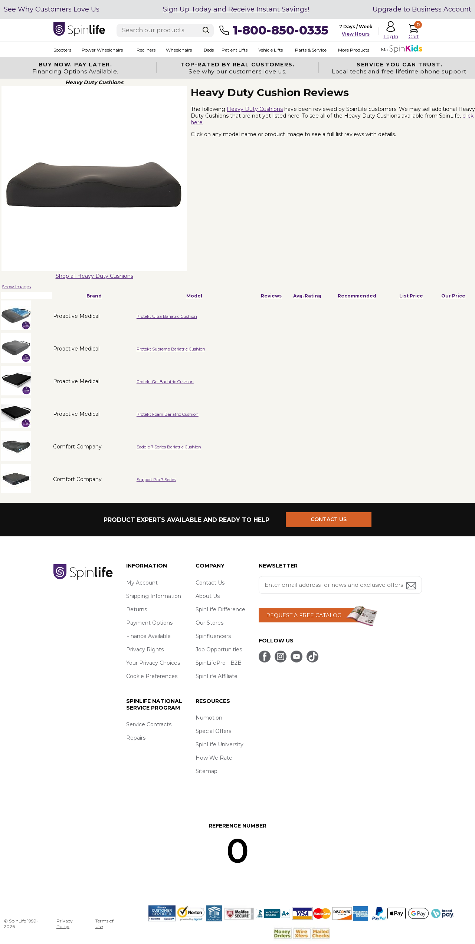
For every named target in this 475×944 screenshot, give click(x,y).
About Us (208, 596)
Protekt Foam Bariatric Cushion (168, 414)
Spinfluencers (213, 636)
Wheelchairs (179, 50)
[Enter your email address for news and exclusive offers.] (340, 585)
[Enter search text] (165, 30)
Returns (136, 609)
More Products (353, 50)
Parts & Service (310, 50)
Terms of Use (104, 923)
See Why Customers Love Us (51, 9)
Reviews (271, 296)
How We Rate (214, 757)
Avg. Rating (307, 296)
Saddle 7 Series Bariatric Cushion (169, 447)
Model (194, 296)
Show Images (16, 286)
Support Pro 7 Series (156, 479)
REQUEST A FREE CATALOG (303, 615)
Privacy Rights (145, 649)
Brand (94, 296)
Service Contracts (148, 724)
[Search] (206, 30)
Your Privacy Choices (153, 663)
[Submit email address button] (411, 586)
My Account (142, 582)
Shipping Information (153, 596)
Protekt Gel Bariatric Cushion (165, 381)
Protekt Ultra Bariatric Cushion (167, 316)
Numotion (209, 717)
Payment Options (149, 622)
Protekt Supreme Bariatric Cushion (171, 349)
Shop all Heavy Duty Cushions (94, 276)
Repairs (135, 737)
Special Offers (213, 731)
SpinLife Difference (220, 609)
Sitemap (206, 771)
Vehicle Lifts (270, 50)
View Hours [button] (356, 34)
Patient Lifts (234, 50)
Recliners (146, 50)
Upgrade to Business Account (422, 9)
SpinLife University (219, 744)
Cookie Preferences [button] (151, 676)
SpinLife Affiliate (217, 676)
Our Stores (209, 622)
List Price (411, 296)
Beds (208, 50)
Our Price (453, 296)
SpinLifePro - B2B (219, 663)
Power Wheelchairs (102, 50)
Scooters (62, 50)
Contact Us (210, 582)
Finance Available (148, 636)
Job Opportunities (219, 649)
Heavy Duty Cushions (255, 109)
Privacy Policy (64, 923)
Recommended (357, 296)
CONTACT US (329, 519)
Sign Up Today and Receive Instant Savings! (236, 9)
